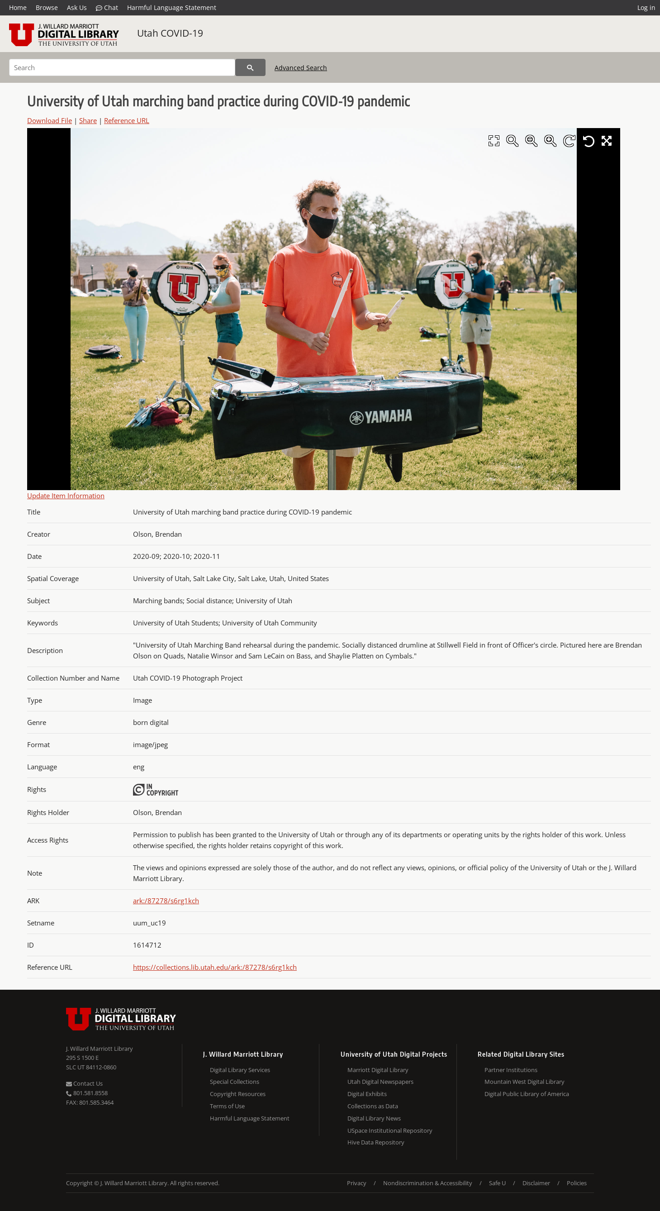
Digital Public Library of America (526, 1094)
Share (88, 120)
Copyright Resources (238, 1094)
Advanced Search (301, 67)
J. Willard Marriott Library (99, 1048)
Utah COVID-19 (170, 33)
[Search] (122, 67)
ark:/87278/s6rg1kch (166, 900)
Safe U (497, 1183)
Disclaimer (536, 1183)
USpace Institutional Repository (389, 1130)
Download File (49, 120)
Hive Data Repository (375, 1142)
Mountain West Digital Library (524, 1082)
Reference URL (126, 120)
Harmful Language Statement (171, 7)
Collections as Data (372, 1106)
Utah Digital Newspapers (380, 1082)
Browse (47, 7)
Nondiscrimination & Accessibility (427, 1183)
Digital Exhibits (367, 1094)
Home (18, 7)
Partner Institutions (510, 1070)
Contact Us (84, 1083)
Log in (646, 7)
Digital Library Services (240, 1070)
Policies (577, 1183)
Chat (107, 7)
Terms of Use (227, 1106)
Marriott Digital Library (377, 1070)
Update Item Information (65, 495)
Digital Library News (374, 1118)
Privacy (356, 1183)
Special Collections (234, 1082)
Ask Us (77, 7)
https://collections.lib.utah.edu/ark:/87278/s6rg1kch (215, 967)
